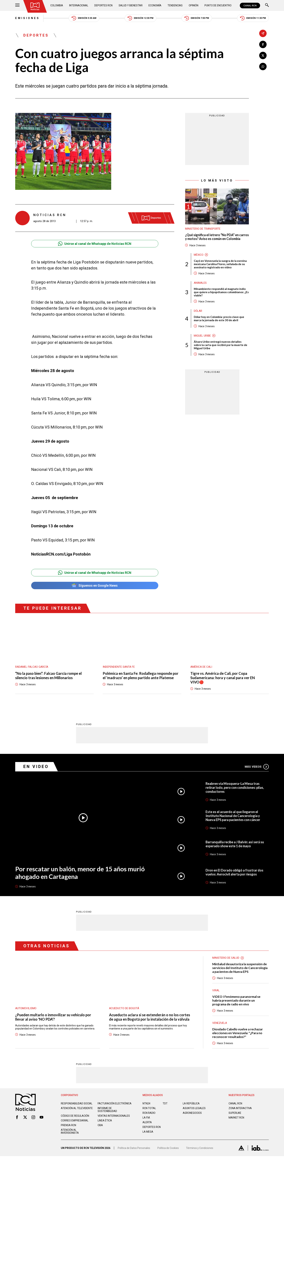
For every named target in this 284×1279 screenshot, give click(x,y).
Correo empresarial (74, 1120)
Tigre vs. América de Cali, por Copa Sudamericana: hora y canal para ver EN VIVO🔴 (222, 677)
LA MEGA (148, 1131)
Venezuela (219, 1022)
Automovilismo (25, 1008)
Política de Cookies (168, 1147)
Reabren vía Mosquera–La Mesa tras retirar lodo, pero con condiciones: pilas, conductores (235, 787)
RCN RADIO (149, 1112)
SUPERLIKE (235, 1112)
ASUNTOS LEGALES (194, 1108)
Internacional (78, 5)
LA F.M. (146, 1117)
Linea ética (105, 1120)
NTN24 (146, 1103)
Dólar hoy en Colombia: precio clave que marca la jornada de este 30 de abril (219, 318)
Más (257, 766)
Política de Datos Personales (134, 1147)
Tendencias (175, 5)
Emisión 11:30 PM (253, 18)
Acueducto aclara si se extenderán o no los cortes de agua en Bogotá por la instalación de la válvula (149, 1016)
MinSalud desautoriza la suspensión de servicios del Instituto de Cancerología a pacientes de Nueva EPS (240, 967)
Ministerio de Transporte (202, 228)
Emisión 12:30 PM (140, 18)
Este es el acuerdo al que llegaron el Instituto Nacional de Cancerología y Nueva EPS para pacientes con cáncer (233, 816)
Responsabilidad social (76, 1103)
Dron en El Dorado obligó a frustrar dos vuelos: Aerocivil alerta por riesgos (234, 872)
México (198, 254)
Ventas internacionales (114, 1115)
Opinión (193, 5)
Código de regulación (75, 1115)
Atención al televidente (77, 1108)
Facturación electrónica (114, 1103)
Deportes (36, 35)
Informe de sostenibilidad (107, 1109)
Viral (216, 990)
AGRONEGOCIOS (192, 1112)
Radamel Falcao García (31, 666)
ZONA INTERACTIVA (240, 1108)
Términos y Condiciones (199, 1147)
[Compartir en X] (263, 55)
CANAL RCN (249, 5)
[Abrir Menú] (17, 5)
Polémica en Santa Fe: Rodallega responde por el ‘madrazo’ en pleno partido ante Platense (140, 675)
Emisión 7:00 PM (196, 18)
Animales (200, 282)
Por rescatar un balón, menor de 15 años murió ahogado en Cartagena (80, 872)
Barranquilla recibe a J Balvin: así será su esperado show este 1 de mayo (235, 844)
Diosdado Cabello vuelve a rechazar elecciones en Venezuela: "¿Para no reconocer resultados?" (237, 1033)
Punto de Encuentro (217, 5)
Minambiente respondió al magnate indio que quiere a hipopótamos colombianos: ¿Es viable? (221, 292)
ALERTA (147, 1122)
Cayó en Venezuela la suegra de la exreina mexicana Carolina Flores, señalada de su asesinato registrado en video (220, 264)
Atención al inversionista (70, 1131)
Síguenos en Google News (95, 585)
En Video (36, 766)
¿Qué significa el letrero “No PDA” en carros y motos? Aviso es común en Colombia (217, 237)
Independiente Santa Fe (119, 666)
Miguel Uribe (202, 335)
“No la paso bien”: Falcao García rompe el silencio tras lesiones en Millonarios (48, 675)
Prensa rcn (68, 1125)
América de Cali (201, 666)
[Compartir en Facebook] (263, 44)
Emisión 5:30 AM (84, 18)
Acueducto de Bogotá (124, 1008)
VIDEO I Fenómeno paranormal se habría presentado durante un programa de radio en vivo (236, 1000)
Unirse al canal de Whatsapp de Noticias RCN (94, 243)
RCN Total (149, 1108)
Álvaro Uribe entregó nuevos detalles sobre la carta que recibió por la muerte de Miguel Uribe (220, 345)
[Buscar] (267, 5)
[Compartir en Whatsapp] (263, 66)
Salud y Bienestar (131, 5)
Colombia (56, 5)
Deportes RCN (103, 5)
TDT (165, 1103)
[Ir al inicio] (35, 6)
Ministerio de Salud (225, 957)
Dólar (198, 311)
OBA (100, 1125)
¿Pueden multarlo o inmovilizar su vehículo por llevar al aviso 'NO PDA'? (53, 1016)
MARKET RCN (236, 1117)
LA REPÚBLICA (191, 1103)
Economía (155, 5)
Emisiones (27, 18)
